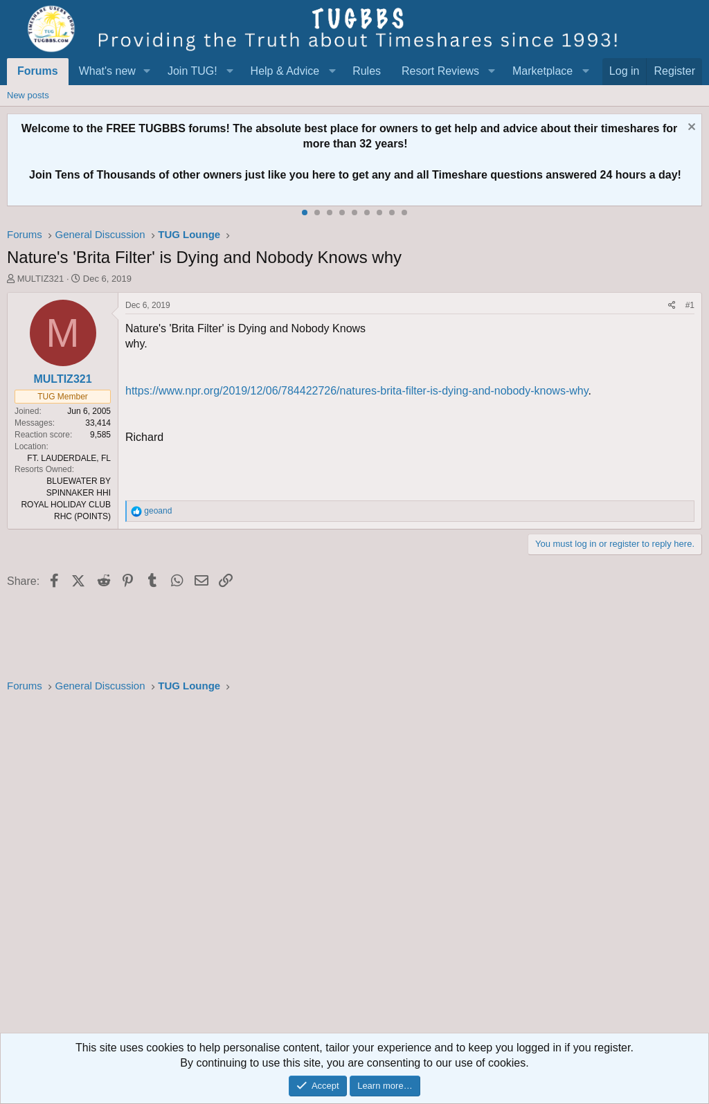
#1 (689, 305)
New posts (28, 95)
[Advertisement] (354, 867)
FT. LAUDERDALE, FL (69, 458)
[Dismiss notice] (690, 128)
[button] (147, 71)
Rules (366, 71)
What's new (107, 71)
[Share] (672, 306)
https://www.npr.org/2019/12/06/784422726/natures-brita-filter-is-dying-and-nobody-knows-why (357, 391)
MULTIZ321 (40, 278)
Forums (37, 71)
